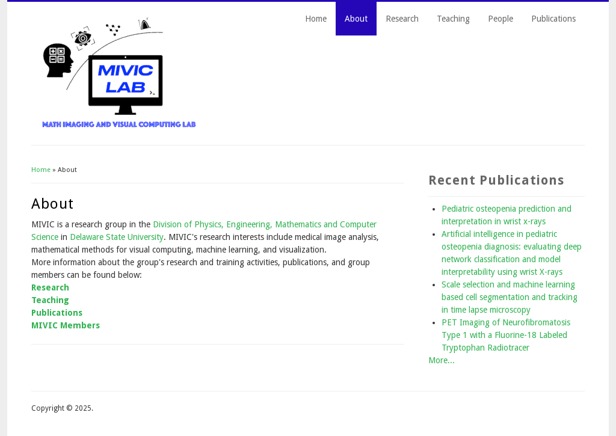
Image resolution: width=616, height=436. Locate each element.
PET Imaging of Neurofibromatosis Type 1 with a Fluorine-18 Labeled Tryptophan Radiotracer (506, 335)
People (500, 18)
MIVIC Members (65, 325)
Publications (553, 18)
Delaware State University (117, 237)
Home (316, 18)
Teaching (453, 18)
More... (441, 360)
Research (402, 18)
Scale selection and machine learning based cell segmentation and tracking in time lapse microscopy (510, 297)
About (356, 18)
